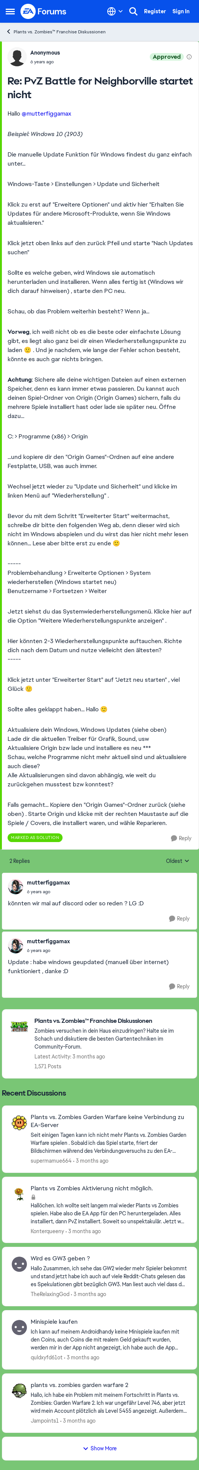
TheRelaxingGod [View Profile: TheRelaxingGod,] (50, 1294)
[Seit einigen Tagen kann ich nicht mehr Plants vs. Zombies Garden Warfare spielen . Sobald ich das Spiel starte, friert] (109, 1143)
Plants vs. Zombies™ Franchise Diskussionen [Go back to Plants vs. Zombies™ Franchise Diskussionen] (56, 31)
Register (155, 11)
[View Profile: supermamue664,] (19, 1122)
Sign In (181, 11)
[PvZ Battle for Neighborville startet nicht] (45, 61)
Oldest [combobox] (178, 861)
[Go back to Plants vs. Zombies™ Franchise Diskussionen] (111, 1021)
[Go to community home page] (43, 11)
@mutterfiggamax (46, 113)
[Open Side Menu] (10, 11)
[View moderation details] (189, 57)
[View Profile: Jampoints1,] (19, 1390)
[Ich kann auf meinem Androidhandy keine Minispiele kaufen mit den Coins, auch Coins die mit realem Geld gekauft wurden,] (109, 1340)
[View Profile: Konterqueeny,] (19, 1194)
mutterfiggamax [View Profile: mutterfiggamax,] (48, 882)
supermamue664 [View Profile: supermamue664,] (51, 1160)
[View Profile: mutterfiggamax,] (15, 886)
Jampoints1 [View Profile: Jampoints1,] (45, 1420)
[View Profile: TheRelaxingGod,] (19, 1264)
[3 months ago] (90, 1161)
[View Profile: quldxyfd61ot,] (19, 1327)
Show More (100, 1448)
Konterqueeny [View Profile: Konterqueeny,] (47, 1230)
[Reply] (181, 838)
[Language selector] (115, 11)
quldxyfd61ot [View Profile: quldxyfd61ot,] (47, 1357)
